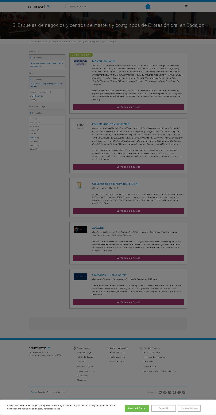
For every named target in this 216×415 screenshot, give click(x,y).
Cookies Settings (189, 408)
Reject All (163, 408)
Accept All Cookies (137, 408)
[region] (108, 407)
